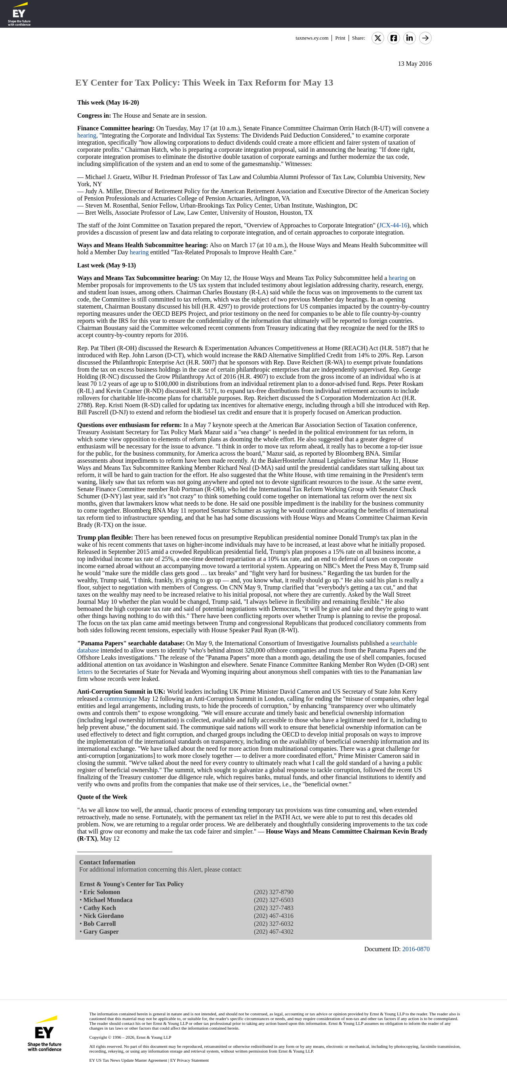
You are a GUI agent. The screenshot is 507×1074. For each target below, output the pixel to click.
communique (120, 698)
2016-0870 (416, 949)
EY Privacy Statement (189, 1060)
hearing (139, 252)
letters (85, 671)
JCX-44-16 (393, 225)
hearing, (87, 135)
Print (340, 38)
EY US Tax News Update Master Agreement (128, 1060)
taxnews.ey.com (312, 38)
